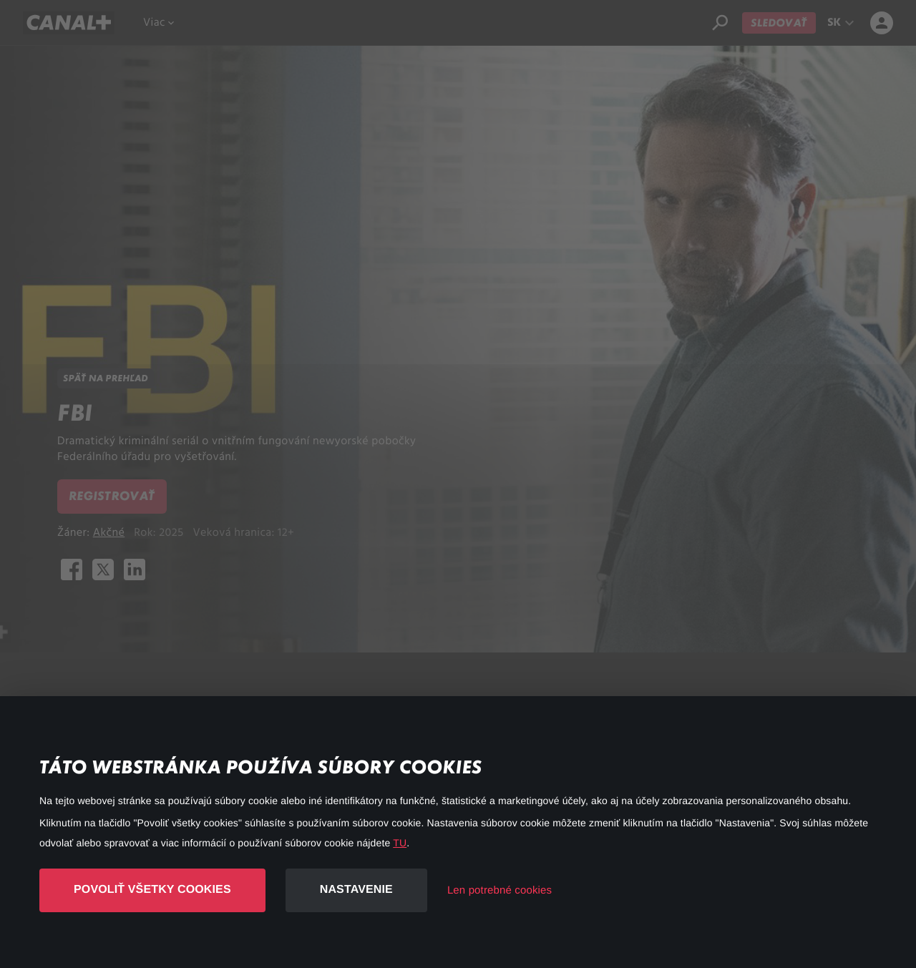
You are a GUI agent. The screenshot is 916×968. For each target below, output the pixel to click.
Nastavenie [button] (356, 890)
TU (399, 843)
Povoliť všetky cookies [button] (152, 890)
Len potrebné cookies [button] (499, 890)
